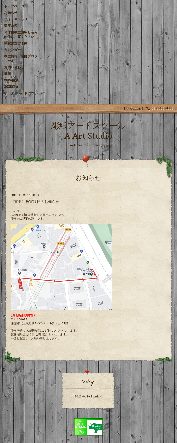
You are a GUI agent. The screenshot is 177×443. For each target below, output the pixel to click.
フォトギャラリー (17, 19)
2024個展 (11, 80)
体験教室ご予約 (16, 43)
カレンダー (12, 50)
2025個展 (11, 87)
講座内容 (10, 26)
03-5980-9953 (160, 108)
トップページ (14, 6)
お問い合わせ (14, 67)
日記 (7, 74)
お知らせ (10, 13)
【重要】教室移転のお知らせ (35, 201)
